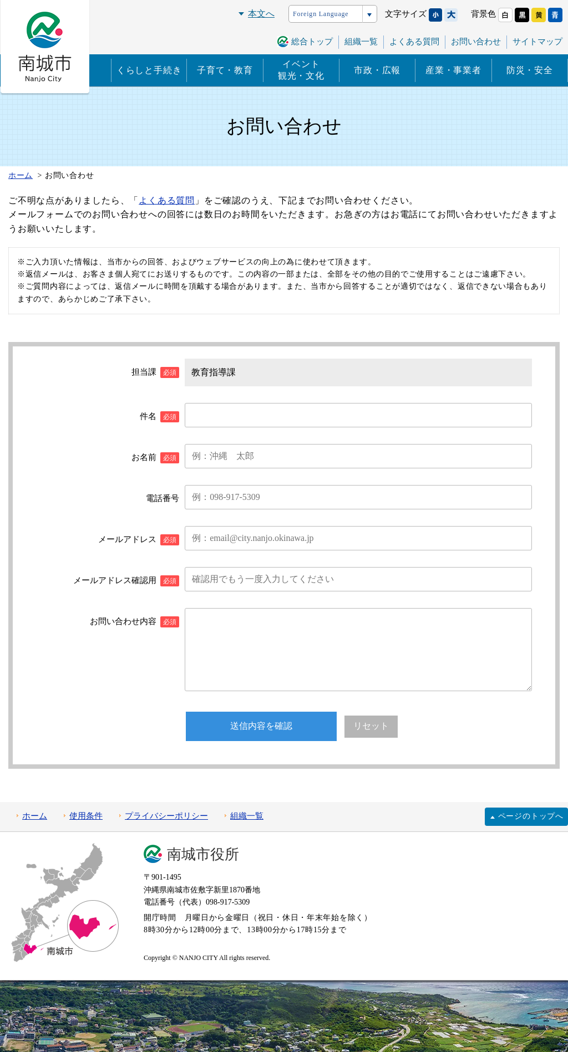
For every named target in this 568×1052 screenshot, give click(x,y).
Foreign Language (320, 14)
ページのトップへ (531, 816)
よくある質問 (414, 41)
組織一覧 (361, 41)
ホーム (34, 815)
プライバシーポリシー (166, 815)
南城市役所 (203, 854)
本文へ (261, 13)
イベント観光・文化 (301, 69)
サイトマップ (537, 41)
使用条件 (86, 815)
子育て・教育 (225, 70)
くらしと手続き (149, 70)
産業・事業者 (453, 70)
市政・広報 (377, 70)
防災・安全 (529, 70)
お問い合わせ (476, 41)
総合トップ (312, 41)
